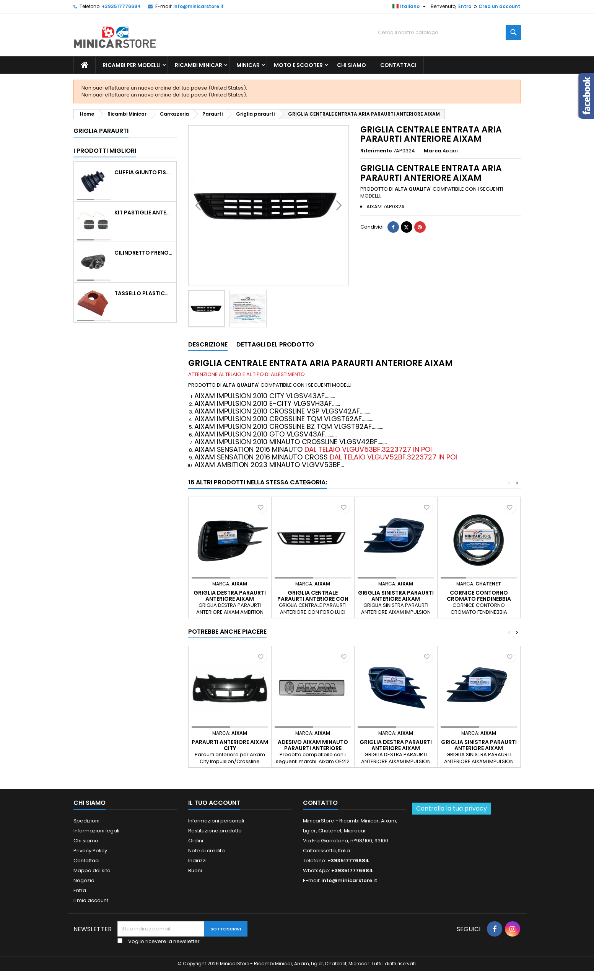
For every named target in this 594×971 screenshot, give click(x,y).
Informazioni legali (96, 830)
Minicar (248, 65)
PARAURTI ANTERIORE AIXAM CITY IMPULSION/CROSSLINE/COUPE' (234, 748)
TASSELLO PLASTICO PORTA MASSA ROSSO (143, 293)
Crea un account (499, 6)
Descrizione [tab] (208, 344)
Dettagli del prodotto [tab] (275, 344)
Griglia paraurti (101, 130)
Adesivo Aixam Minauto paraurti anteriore (313, 745)
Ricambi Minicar (198, 65)
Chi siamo (351, 65)
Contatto (320, 802)
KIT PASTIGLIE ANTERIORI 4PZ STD (143, 212)
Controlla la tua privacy (451, 808)
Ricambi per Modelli (132, 65)
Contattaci (398, 65)
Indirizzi (197, 860)
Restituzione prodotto (215, 830)
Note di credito (206, 850)
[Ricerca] (447, 32)
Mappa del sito (92, 870)
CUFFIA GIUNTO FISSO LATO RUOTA (143, 172)
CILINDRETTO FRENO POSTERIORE (143, 253)
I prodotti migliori (104, 150)
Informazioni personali (216, 820)
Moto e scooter (298, 65)
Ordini (195, 840)
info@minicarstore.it (198, 6)
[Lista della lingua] (410, 6)
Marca (432, 150)
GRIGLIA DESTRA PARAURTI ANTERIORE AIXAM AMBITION (230, 599)
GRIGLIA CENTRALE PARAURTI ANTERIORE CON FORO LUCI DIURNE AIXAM (312, 599)
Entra (465, 6)
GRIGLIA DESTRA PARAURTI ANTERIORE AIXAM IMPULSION (396, 748)
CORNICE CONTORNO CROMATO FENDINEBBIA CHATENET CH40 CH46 (479, 599)
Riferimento (376, 150)
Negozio (83, 880)
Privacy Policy (90, 850)
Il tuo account (214, 802)
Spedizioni (86, 820)
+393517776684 (121, 6)
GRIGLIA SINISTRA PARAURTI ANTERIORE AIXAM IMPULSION (396, 599)
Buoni (195, 870)
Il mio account (90, 900)
